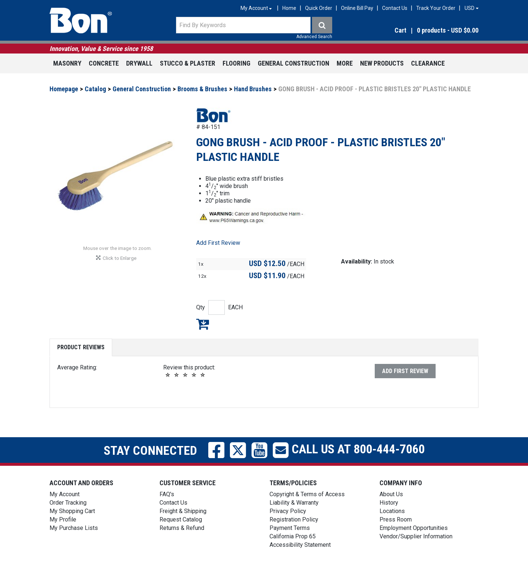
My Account (65, 494)
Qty (200, 307)
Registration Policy (294, 519)
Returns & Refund (182, 527)
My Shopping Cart (72, 511)
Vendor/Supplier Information (416, 536)
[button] (414, 30)
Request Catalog (181, 519)
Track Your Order (435, 8)
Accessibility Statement (300, 544)
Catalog (95, 89)
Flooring (236, 63)
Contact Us (394, 8)
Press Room (396, 519)
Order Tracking (68, 502)
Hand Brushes (253, 89)
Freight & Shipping (183, 511)
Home (289, 8)
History (389, 502)
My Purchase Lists (74, 527)
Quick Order (318, 8)
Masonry (67, 63)
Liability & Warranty (294, 502)
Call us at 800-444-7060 (357, 449)
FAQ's (167, 494)
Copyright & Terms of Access (307, 494)
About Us (391, 494)
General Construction (293, 63)
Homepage (64, 89)
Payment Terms (290, 527)
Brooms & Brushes (202, 89)
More (345, 63)
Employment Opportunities (414, 527)
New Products (382, 63)
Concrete (104, 63)
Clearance (428, 63)
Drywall (139, 63)
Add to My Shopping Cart (202, 324)
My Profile (63, 519)
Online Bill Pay (357, 8)
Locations (392, 511)
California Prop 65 (293, 536)
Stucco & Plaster (187, 63)
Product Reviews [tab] (80, 347)
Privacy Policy (288, 511)
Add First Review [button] (218, 242)
